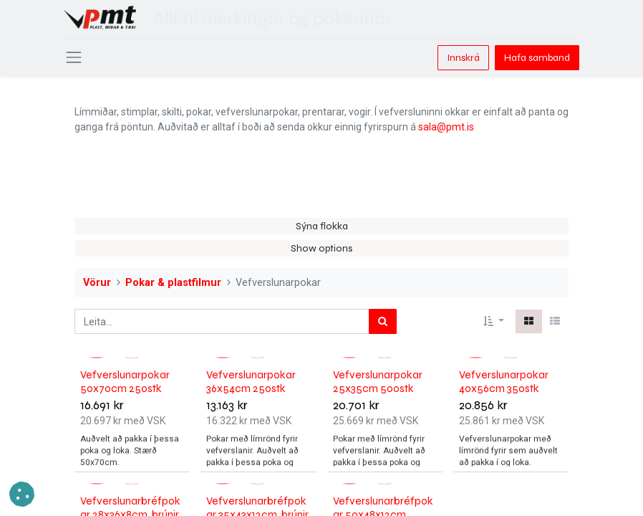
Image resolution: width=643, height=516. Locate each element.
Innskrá (463, 58)
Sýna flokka (322, 226)
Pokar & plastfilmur (173, 283)
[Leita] (383, 321)
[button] (493, 321)
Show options (321, 248)
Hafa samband (537, 58)
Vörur (97, 283)
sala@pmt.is (446, 127)
